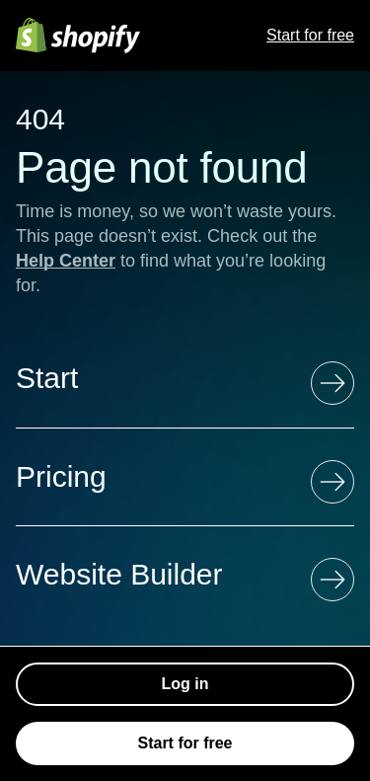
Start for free (310, 35)
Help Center (65, 261)
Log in (185, 683)
